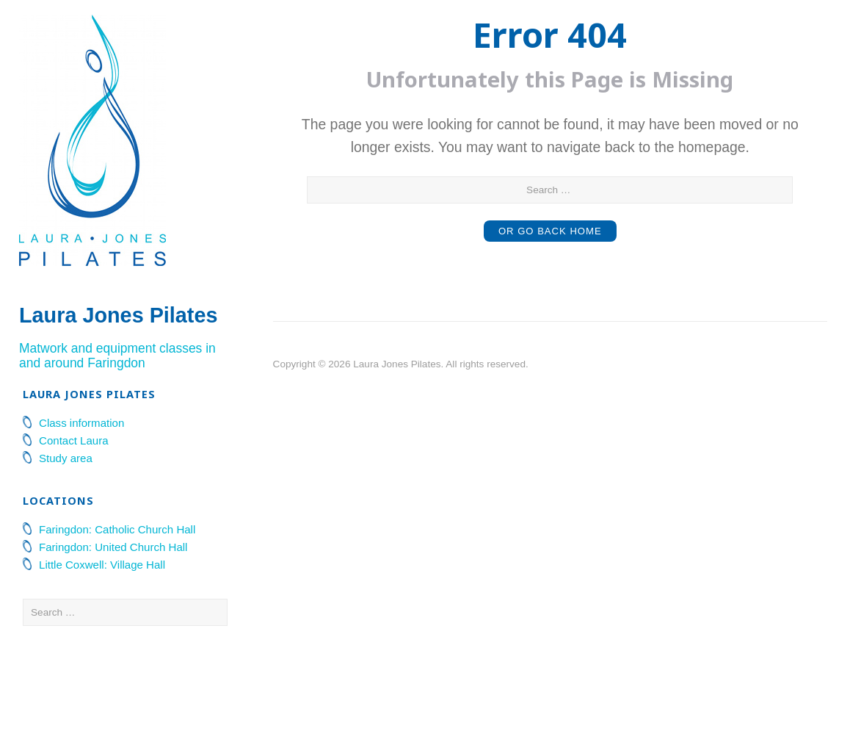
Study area (65, 538)
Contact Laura (74, 520)
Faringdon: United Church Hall (113, 627)
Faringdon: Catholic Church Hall (117, 609)
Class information (81, 503)
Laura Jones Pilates (83, 349)
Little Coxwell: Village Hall (102, 644)
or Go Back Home (550, 231)
